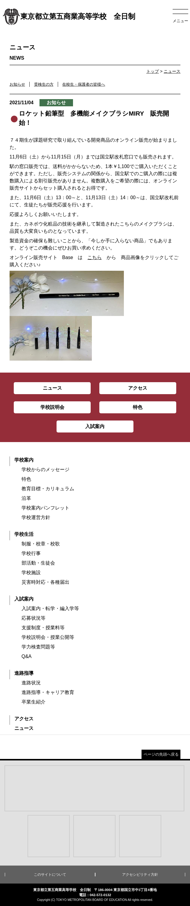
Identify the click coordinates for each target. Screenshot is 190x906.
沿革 (26, 498)
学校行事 (31, 553)
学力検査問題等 (38, 646)
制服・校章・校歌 (41, 543)
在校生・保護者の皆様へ (83, 84)
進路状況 (31, 682)
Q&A (27, 656)
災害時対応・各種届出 (45, 582)
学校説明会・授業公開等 (48, 637)
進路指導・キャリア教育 (48, 692)
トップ (152, 71)
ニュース (172, 71)
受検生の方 (44, 84)
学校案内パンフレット (45, 507)
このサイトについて (50, 874)
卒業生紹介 (33, 701)
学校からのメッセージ (45, 469)
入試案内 (24, 598)
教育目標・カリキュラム (48, 488)
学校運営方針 (36, 517)
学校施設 (31, 572)
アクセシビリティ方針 (140, 874)
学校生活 (24, 534)
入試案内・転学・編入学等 (50, 608)
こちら (94, 257)
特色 (26, 479)
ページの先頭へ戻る (161, 754)
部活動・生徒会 (38, 562)
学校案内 (24, 459)
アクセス (24, 718)
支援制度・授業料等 (43, 627)
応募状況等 (33, 618)
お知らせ (17, 84)
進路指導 (24, 673)
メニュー (180, 21)
